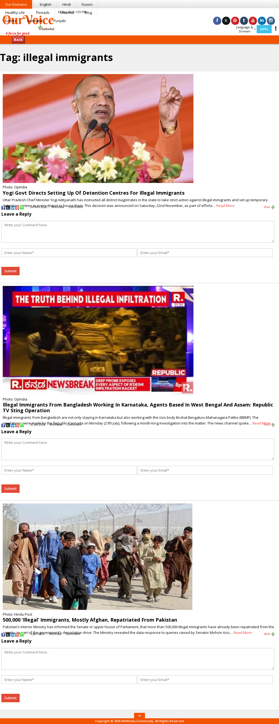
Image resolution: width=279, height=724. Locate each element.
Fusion (87, 4)
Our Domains (16, 4)
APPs (264, 29)
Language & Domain (246, 29)
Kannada (35, 20)
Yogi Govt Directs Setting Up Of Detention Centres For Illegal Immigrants (93, 193)
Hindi (66, 4)
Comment (76, 207)
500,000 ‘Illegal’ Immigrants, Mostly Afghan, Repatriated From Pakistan (90, 619)
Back (18, 39)
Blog (88, 12)
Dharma (67, 12)
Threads (43, 12)
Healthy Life (15, 12)
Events (10, 20)
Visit (269, 207)
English (45, 4)
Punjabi (59, 20)
